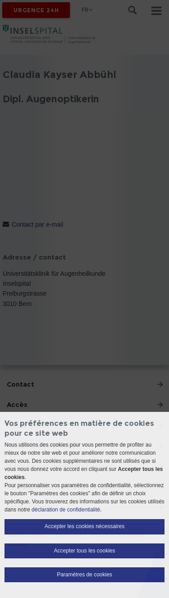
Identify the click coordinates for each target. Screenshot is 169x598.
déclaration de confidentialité (66, 510)
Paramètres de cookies (84, 574)
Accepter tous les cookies (84, 551)
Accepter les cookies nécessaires (84, 526)
